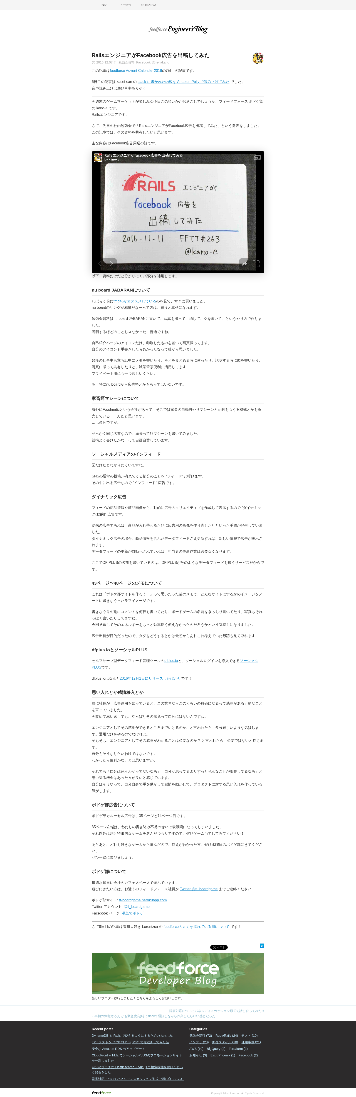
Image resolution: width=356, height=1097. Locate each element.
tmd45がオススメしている (135, 301)
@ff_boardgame (137, 907)
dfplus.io (171, 661)
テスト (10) (249, 1035)
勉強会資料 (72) (200, 1035)
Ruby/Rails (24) (226, 1035)
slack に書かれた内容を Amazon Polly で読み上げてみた (184, 82)
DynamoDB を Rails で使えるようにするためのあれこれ (132, 1035)
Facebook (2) (248, 1055)
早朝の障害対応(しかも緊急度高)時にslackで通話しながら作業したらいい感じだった (154, 1016)
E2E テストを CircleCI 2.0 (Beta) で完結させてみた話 (130, 1042)
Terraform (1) (238, 1049)
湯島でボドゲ (132, 913)
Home (102, 5)
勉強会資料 (126, 62)
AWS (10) (196, 1049)
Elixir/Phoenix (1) (222, 1055)
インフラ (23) (199, 1042)
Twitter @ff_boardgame (199, 889)
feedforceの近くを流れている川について (197, 927)
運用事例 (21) (251, 1042)
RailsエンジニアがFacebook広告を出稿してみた (151, 55)
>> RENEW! (148, 5)
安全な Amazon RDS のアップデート (118, 1049)
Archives (126, 5)
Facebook (143, 62)
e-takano (162, 62)
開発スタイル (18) (225, 1042)
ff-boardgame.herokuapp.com (143, 900)
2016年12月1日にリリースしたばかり (150, 678)
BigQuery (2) (216, 1049)
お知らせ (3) (198, 1055)
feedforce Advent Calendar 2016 (136, 71)
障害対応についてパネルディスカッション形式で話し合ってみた (215, 1011)
